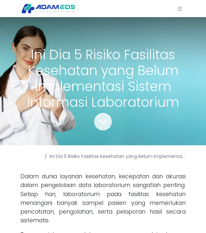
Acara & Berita (29, 159)
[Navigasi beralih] (180, 9)
